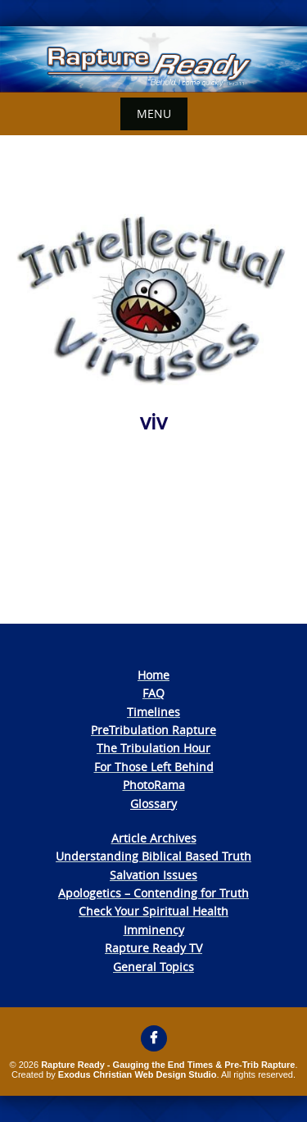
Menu (154, 113)
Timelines (153, 712)
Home (153, 675)
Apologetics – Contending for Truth (153, 893)
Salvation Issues (153, 875)
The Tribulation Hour (153, 748)
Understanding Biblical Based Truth (153, 856)
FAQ (153, 693)
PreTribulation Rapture (153, 730)
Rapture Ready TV (153, 948)
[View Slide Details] (153, 59)
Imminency (154, 930)
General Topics (153, 966)
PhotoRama (154, 785)
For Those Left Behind (154, 766)
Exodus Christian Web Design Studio (137, 1074)
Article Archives (153, 838)
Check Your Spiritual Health (153, 911)
